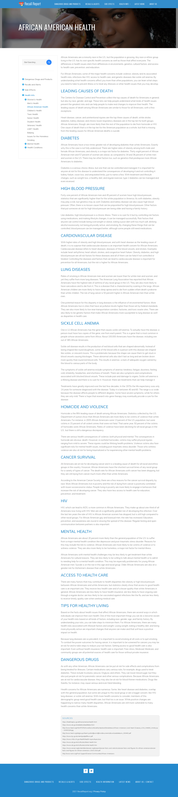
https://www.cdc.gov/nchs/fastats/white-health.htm (79, 745)
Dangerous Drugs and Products (68, 4)
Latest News (139, 4)
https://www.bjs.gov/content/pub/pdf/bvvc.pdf (77, 736)
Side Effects (109, 4)
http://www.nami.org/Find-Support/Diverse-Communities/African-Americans (88, 753)
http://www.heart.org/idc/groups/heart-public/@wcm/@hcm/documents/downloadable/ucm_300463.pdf (96, 733)
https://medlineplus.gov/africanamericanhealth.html (79, 722)
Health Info (124, 4)
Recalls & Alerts (93, 4)
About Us (153, 4)
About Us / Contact (144, 782)
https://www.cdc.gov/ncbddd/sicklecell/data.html (78, 725)
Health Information (105, 782)
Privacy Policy (99, 791)
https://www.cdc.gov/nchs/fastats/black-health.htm (79, 742)
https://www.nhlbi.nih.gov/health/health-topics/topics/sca (81, 739)
